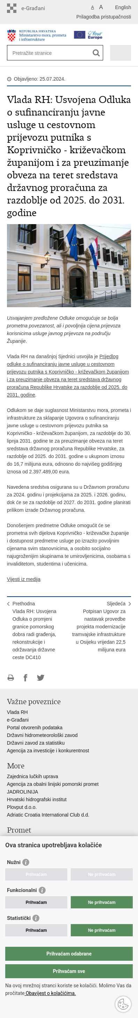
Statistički (19, 918)
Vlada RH (17, 712)
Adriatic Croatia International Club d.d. (48, 815)
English (123, 7)
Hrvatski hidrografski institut (37, 799)
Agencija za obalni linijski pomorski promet (53, 784)
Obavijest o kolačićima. (50, 993)
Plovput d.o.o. (22, 807)
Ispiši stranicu (10, 677)
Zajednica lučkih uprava (32, 776)
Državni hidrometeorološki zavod (42, 735)
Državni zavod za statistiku (36, 743)
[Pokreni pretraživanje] (96, 53)
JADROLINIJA (22, 792)
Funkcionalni (22, 890)
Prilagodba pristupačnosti (103, 17)
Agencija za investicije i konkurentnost (48, 750)
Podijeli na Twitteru (40, 677)
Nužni (14, 862)
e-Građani (18, 720)
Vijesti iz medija (23, 579)
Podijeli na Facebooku (25, 677)
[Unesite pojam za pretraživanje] (38, 53)
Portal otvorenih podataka (35, 727)
